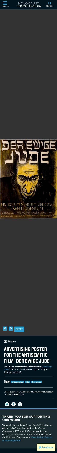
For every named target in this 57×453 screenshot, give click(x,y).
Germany (36, 374)
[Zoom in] (11, 321)
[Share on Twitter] (20, 397)
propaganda (17, 374)
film (28, 374)
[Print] (7, 397)
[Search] (50, 4)
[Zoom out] (5, 321)
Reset (19, 321)
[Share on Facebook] (13, 397)
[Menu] (5, 4)
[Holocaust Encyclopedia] (28, 4)
